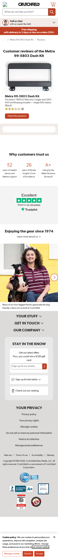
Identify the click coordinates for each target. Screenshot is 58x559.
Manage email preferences (29, 445)
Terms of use (22, 455)
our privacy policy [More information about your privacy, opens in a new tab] (40, 547)
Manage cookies (29, 427)
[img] (4, 4)
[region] (29, 277)
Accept (39, 554)
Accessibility (37, 455)
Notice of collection (29, 439)
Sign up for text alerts (28, 379)
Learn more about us (29, 237)
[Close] (54, 537)
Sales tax (8, 455)
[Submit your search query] (52, 12)
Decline (27, 554)
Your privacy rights (29, 420)
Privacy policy (29, 414)
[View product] (17, 116)
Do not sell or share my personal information (29, 433)
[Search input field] (29, 12)
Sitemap (50, 455)
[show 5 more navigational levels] (4, 40)
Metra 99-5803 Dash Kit (21, 40)
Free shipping (29, 31)
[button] (54, 277)
